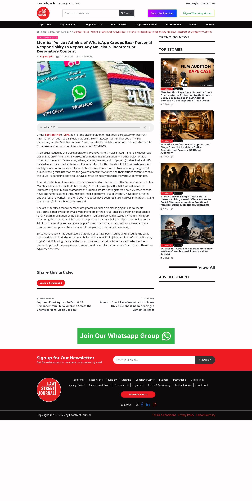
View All (206, 267)
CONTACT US (207, 3)
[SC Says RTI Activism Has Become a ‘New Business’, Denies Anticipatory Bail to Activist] (187, 229)
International (179, 379)
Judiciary (112, 379)
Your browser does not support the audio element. (95, 127)
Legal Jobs (138, 385)
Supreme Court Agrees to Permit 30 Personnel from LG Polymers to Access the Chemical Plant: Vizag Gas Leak (64, 306)
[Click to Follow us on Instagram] (154, 404)
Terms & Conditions (164, 415)
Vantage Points (76, 385)
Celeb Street (197, 379)
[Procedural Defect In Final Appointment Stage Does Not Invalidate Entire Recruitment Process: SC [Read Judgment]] (187, 124)
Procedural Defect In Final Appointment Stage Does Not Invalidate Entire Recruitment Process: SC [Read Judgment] (186, 148)
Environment (121, 385)
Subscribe (205, 360)
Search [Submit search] (126, 13)
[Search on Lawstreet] (91, 13)
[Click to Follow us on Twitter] (136, 404)
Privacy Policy (186, 415)
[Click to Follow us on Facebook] (142, 404)
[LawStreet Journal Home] (43, 13)
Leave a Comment (51, 283)
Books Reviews (183, 385)
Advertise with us (138, 394)
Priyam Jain (47, 56)
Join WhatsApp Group (197, 13)
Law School (202, 385)
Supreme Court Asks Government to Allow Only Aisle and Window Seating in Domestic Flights (126, 306)
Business (163, 379)
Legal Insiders (96, 379)
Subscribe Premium (162, 13)
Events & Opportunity (159, 385)
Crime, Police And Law (59, 31)
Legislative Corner (145, 379)
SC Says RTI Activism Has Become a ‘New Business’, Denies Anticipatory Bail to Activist (186, 251)
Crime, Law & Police (99, 385)
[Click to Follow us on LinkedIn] (148, 404)
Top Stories (78, 379)
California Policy (205, 415)
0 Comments (84, 56)
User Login (192, 3)
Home (41, 31)
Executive (126, 379)
